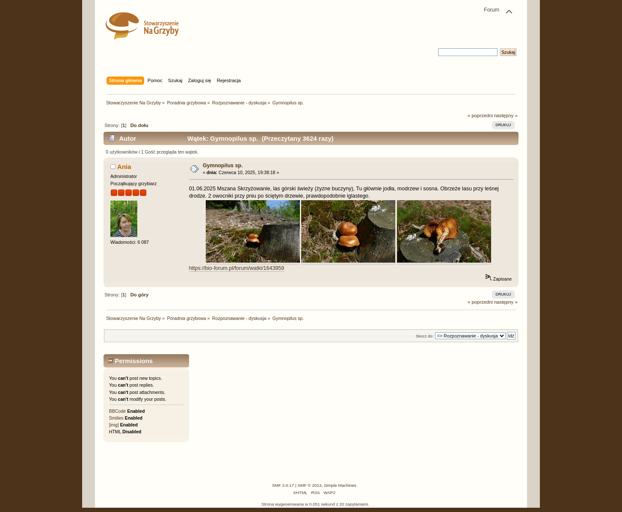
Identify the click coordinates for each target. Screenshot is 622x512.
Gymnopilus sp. (223, 166)
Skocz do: (425, 336)
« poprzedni (480, 115)
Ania (124, 166)
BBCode (117, 411)
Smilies (116, 417)
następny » (506, 115)
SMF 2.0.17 (283, 485)
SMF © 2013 (310, 485)
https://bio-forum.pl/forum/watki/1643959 (236, 268)
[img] (114, 424)
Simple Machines (340, 485)
